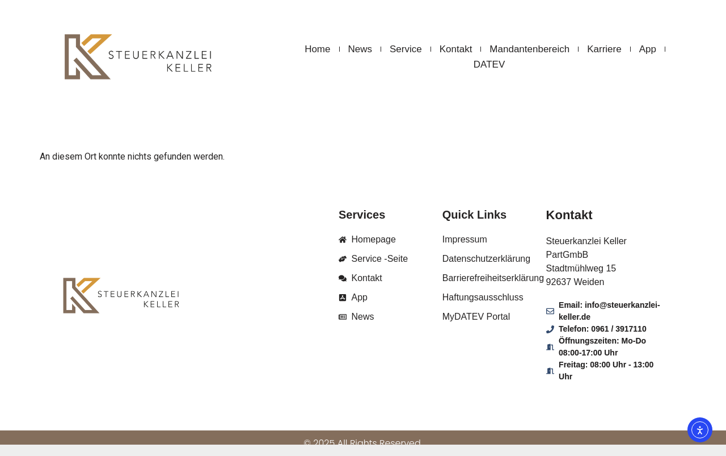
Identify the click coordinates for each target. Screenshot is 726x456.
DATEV (489, 64)
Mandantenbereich (529, 49)
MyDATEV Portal (476, 316)
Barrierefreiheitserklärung (493, 278)
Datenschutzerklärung (486, 258)
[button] (25, 431)
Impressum (464, 239)
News (360, 49)
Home (317, 49)
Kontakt (456, 49)
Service (406, 49)
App (647, 49)
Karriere (604, 49)
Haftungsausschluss (483, 297)
